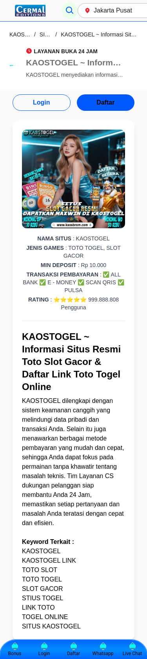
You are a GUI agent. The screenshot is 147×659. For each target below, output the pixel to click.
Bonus (15, 649)
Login (41, 102)
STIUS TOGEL (42, 598)
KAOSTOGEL (41, 400)
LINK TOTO (38, 607)
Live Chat (132, 649)
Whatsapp (103, 649)
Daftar (105, 102)
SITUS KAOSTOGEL (51, 626)
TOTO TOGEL (42, 579)
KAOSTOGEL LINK (49, 560)
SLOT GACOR (42, 588)
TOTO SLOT (39, 570)
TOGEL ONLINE (45, 617)
